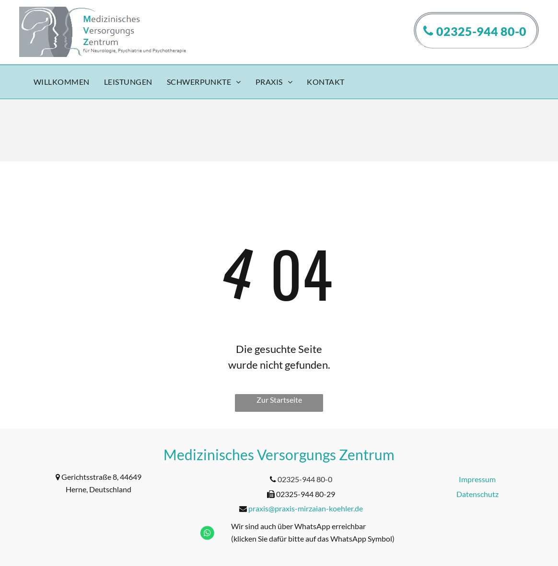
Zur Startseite (279, 399)
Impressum (477, 479)
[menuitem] (61, 82)
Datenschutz (477, 493)
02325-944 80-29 (305, 493)
